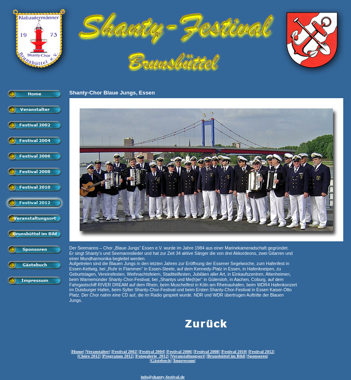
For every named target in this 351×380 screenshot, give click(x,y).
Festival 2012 (261, 351)
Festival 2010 (234, 351)
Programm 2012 (118, 356)
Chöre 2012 (89, 356)
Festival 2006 (179, 351)
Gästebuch (161, 360)
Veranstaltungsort (187, 356)
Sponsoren (257, 356)
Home (77, 351)
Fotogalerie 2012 (152, 356)
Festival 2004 (152, 351)
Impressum (184, 360)
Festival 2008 (207, 351)
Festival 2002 (124, 351)
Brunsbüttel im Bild (225, 356)
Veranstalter (97, 351)
